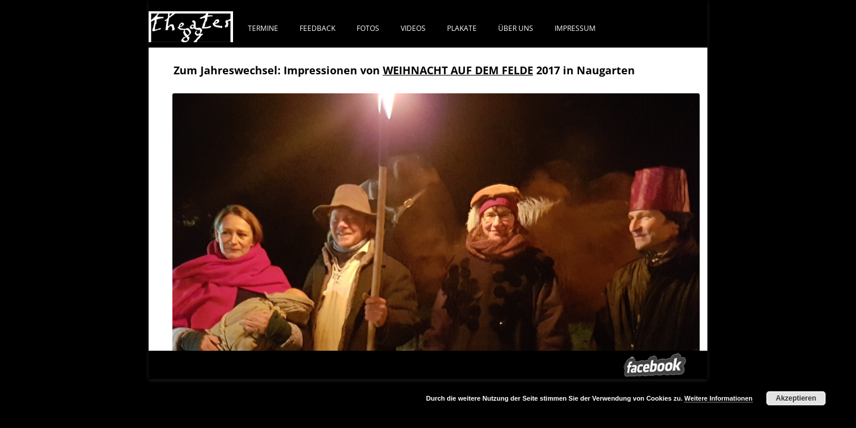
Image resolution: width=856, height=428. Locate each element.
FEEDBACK (317, 28)
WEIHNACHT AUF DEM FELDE (458, 70)
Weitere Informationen (718, 398)
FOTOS (368, 28)
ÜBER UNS (515, 28)
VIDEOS (413, 28)
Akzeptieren (796, 398)
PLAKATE (462, 28)
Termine (263, 28)
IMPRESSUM (575, 28)
